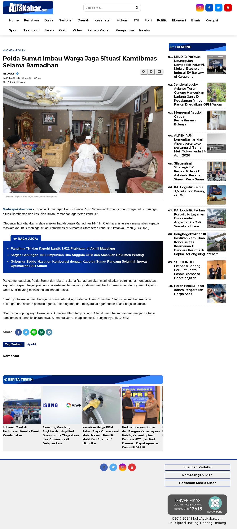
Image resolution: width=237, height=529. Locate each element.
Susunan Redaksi (197, 467)
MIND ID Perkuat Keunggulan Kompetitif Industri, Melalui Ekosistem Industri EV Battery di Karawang (189, 67)
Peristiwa (31, 20)
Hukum (122, 20)
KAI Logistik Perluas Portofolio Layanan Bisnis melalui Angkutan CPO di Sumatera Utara (189, 218)
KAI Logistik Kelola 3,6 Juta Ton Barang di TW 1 (189, 191)
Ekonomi (179, 20)
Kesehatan (103, 20)
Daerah (83, 20)
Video (77, 30)
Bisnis (195, 20)
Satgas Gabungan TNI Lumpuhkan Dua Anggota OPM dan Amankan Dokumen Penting (77, 255)
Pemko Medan (98, 30)
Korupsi (212, 20)
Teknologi (31, 30)
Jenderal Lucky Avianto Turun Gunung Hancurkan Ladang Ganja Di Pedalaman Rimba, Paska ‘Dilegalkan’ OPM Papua (198, 94)
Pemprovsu (125, 30)
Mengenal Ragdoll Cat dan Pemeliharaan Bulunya (188, 118)
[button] (159, 71)
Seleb (49, 30)
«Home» (8, 50)
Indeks (144, 30)
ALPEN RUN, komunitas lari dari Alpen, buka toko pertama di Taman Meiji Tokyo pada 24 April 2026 (190, 145)
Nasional (65, 20)
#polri (31, 344)
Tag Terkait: (14, 344)
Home (14, 20)
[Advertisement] (197, 335)
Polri (148, 20)
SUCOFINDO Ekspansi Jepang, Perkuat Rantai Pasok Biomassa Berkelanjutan (187, 270)
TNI (136, 20)
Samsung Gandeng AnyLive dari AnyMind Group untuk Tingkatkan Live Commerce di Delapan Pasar (61, 435)
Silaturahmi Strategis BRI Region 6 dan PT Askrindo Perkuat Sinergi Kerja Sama (189, 171)
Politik (162, 20)
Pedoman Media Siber (197, 483)
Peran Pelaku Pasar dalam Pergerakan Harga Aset (189, 290)
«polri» (20, 50)
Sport (13, 30)
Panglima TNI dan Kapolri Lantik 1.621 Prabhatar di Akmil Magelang (63, 248)
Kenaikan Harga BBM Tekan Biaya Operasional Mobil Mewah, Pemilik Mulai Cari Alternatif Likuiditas (100, 435)
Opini (63, 30)
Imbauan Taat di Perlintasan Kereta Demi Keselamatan (21, 431)
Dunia (48, 20)
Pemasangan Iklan (197, 475)
